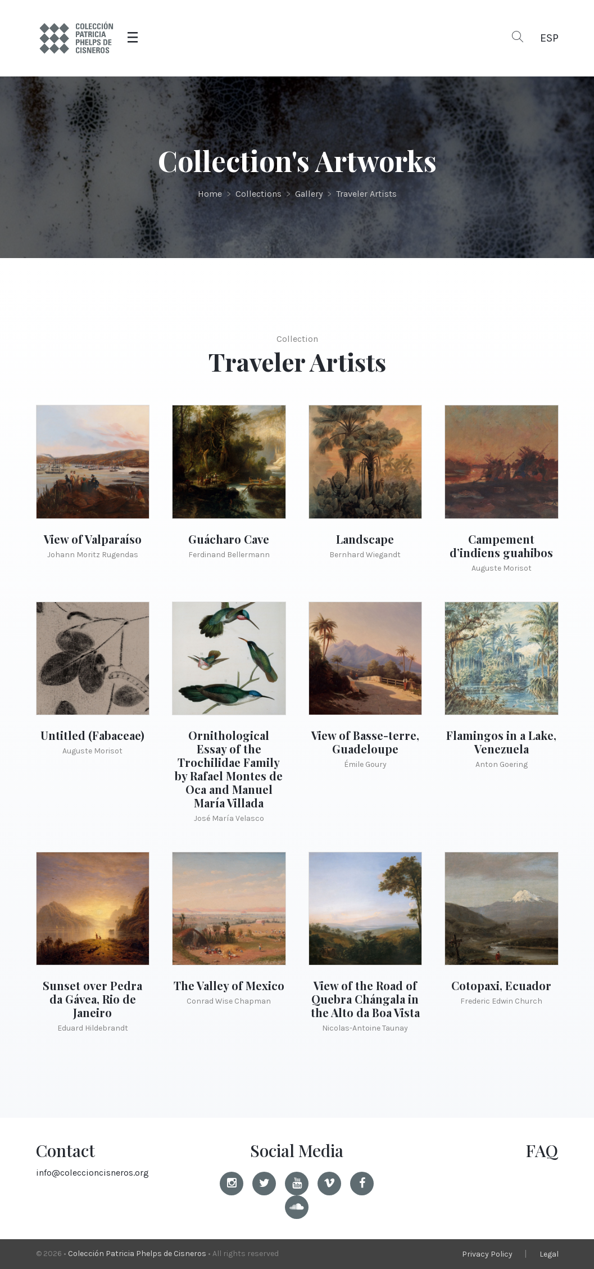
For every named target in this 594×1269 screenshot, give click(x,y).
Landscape (365, 539)
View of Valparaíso (93, 539)
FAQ (541, 1150)
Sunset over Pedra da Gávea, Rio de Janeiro (92, 999)
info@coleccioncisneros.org (92, 1172)
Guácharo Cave (228, 539)
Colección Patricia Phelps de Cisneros (137, 1253)
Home (210, 193)
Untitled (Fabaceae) (92, 735)
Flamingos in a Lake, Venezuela (501, 742)
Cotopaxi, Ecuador (501, 985)
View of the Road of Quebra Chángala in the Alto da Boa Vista (365, 999)
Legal (549, 1254)
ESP (549, 37)
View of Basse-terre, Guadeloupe (365, 742)
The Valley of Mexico (229, 985)
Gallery (309, 193)
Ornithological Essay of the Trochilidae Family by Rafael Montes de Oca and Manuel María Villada (229, 769)
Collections (258, 193)
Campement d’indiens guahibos (501, 545)
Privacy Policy (487, 1254)
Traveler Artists (366, 193)
